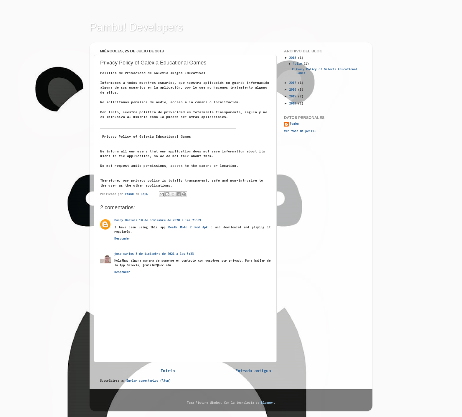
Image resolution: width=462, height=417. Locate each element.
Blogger (267, 403)
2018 (293, 58)
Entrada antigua (253, 371)
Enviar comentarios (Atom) (148, 381)
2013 (293, 103)
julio (298, 64)
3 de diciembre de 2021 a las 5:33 (165, 254)
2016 (293, 90)
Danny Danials (125, 220)
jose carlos (124, 254)
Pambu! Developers (136, 27)
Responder (122, 238)
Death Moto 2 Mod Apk (188, 227)
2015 (293, 96)
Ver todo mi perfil (300, 131)
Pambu (294, 124)
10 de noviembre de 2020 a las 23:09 (170, 220)
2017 (293, 83)
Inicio (168, 371)
